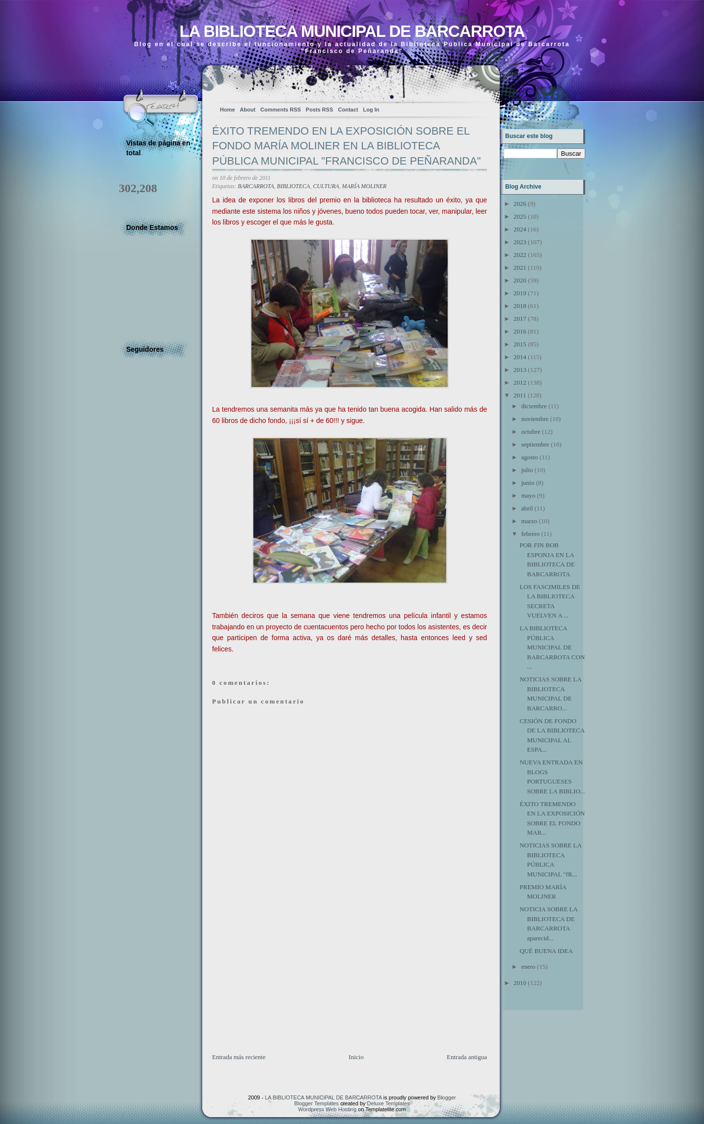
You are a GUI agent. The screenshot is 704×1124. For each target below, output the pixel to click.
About (248, 109)
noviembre (535, 418)
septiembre (535, 444)
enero (528, 966)
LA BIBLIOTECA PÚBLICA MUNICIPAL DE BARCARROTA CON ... (552, 647)
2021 (520, 267)
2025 (520, 216)
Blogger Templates (316, 1103)
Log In (371, 109)
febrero (530, 533)
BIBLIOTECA (293, 186)
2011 (520, 395)
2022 (520, 254)
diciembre (534, 406)
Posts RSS (319, 109)
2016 (520, 331)
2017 (520, 318)
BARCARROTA (256, 186)
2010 (520, 982)
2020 (520, 280)
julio (527, 470)
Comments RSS (280, 109)
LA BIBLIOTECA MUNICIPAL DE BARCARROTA (351, 31)
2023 (520, 242)
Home (227, 109)
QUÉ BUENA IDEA (545, 951)
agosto (529, 457)
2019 (520, 293)
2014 (520, 357)
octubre (531, 431)
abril (527, 508)
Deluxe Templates (388, 1103)
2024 (520, 229)
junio (528, 482)
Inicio (356, 1057)
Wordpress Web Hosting (327, 1109)
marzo (529, 521)
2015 (520, 344)
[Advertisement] (285, 983)
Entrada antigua (467, 1057)
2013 (520, 369)
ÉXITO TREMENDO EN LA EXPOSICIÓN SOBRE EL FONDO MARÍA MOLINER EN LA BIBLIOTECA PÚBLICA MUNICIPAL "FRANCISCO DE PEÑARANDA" (346, 146)
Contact (348, 109)
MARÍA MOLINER (364, 186)
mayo (528, 495)
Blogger (446, 1097)
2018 (520, 305)
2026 (520, 203)
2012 (520, 382)
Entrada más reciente (239, 1057)
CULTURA (326, 186)
